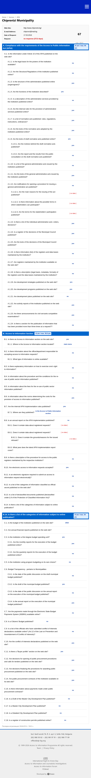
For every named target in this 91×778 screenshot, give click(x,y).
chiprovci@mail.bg (30, 32)
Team (39, 748)
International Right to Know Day (45, 761)
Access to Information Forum (45, 766)
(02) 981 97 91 (50, 737)
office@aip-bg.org (38, 740)
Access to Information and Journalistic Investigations (45, 763)
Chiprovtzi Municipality (18, 20)
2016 (18, 17)
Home (4, 17)
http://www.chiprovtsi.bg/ (32, 28)
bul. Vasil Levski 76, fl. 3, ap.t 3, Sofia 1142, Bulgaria (51, 734)
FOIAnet (45, 769)
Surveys (11, 17)
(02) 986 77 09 (63, 737)
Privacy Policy (49, 748)
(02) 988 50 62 (36, 737)
